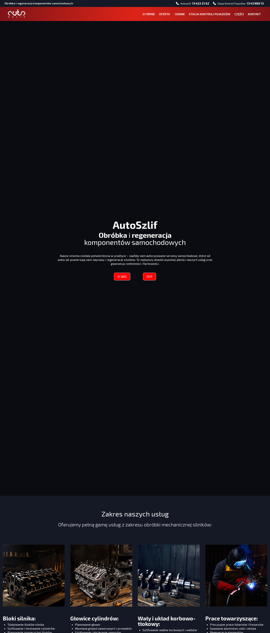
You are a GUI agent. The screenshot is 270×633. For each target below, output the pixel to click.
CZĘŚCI (237, 15)
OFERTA (163, 15)
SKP (150, 278)
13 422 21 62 (199, 3)
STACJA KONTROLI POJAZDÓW (208, 15)
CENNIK (178, 15)
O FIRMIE (147, 15)
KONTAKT (253, 15)
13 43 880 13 (254, 3)
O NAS (121, 278)
